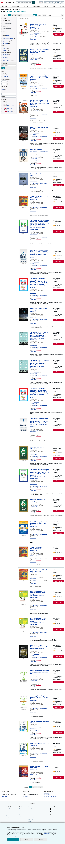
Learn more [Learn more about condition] (8, 35)
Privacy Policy (30, 815)
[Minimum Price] (3, 81)
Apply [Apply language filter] (3, 68)
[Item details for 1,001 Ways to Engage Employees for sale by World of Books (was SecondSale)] (23, 726)
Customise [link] (40, 839)
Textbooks (46, 6)
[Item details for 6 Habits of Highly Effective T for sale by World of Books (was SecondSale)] (23, 453)
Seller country (4, 96)
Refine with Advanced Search (20, 11)
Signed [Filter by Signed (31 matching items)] (4, 55)
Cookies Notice (30, 819)
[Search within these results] (41, 18)
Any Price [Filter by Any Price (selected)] (4, 73)
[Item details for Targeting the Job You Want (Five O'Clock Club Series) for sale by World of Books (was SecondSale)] (23, 201)
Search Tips (46, 793)
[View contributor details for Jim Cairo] (32, 54)
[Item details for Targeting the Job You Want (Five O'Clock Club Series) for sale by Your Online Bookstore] (23, 551)
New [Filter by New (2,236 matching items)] (4, 36)
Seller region (4, 93)
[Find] (33, 2)
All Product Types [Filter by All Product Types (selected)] (5, 20)
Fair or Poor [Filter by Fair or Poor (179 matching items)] (5, 41)
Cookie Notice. (27, 834)
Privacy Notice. (16, 836)
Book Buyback (19, 814)
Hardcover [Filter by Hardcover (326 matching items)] (5, 48)
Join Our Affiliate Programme (19, 811)
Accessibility (30, 821)
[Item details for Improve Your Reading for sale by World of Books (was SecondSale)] (23, 155)
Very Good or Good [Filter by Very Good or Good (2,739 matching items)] (7, 40)
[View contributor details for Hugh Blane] (32, 257)
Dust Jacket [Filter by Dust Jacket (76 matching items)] (5, 57)
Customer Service (41, 810)
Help (62, 2)
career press (10, 11)
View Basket (8, 817)
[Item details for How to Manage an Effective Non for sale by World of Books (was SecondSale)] (23, 133)
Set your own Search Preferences (50, 796)
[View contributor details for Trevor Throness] (33, 339)
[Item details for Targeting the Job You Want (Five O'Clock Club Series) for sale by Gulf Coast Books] (23, 574)
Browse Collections (15, 6)
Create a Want (4, 796)
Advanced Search (4, 6)
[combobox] (24, 2)
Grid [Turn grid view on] (39, 15)
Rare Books (26, 6)
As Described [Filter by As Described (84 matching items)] (5, 43)
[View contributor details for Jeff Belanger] (33, 311)
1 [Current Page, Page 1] (9, 15)
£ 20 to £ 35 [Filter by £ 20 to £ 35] (4, 76)
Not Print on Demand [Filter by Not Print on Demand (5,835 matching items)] (7, 60)
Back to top (32, 803)
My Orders (7, 815)
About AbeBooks (30, 808)
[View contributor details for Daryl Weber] (33, 649)
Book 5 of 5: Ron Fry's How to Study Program (39, 151)
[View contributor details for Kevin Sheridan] (33, 80)
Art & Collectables (36, 6)
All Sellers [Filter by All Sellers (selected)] (5, 101)
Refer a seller (19, 816)
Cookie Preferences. (46, 833)
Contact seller (33, 39)
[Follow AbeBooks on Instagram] (50, 815)
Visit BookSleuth (26, 796)
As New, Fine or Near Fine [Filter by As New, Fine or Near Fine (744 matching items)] (8, 38)
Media (29, 810)
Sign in (45, 2)
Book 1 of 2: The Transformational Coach (38, 255)
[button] (63, 18)
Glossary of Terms (47, 794)
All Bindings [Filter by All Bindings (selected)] (4, 47)
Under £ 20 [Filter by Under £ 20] (4, 74)
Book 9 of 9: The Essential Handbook (37, 285)
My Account (51, 2)
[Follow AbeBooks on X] (50, 812)
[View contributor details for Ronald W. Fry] (33, 152)
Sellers (53, 6)
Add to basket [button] (58, 34)
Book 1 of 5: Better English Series (37, 595)
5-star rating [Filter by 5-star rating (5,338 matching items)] (9, 111)
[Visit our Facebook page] (50, 809)
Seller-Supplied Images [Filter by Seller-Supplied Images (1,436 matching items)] (8, 58)
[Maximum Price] (3, 84)
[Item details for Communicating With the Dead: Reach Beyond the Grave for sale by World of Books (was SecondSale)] (23, 314)
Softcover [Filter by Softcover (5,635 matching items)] (5, 50)
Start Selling (61, 6)
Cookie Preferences (31, 817)
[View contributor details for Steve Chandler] (33, 526)
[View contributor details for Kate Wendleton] (34, 199)
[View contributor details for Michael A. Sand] (33, 128)
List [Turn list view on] (34, 15)
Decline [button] (26, 839)
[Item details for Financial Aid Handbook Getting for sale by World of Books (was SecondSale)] (23, 179)
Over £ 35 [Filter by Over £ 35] (4, 77)
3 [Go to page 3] (15, 15)
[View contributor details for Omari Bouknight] (34, 28)
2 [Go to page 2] (12, 15)
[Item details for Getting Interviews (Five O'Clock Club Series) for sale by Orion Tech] (23, 771)
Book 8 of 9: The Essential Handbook (37, 227)
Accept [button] (13, 839)
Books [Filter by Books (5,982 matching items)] (4, 21)
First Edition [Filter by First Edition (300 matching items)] (5, 54)
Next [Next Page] (19, 15)
